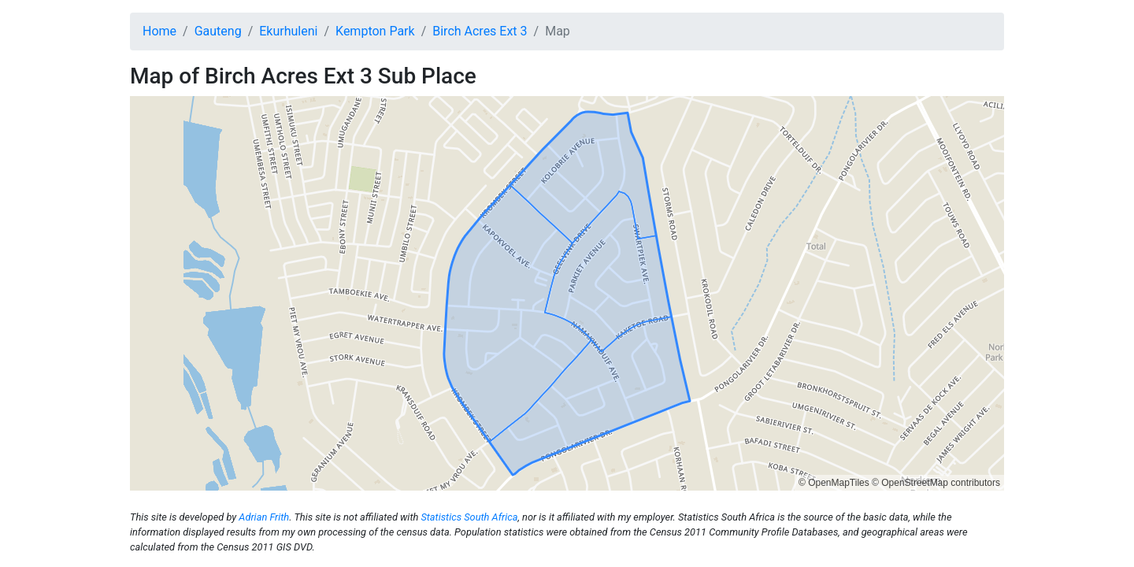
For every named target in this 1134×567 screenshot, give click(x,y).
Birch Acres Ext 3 (479, 31)
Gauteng (218, 31)
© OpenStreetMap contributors (936, 482)
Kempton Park (375, 31)
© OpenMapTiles (834, 482)
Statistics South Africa (469, 517)
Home (159, 31)
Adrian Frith (264, 517)
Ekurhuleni (288, 31)
